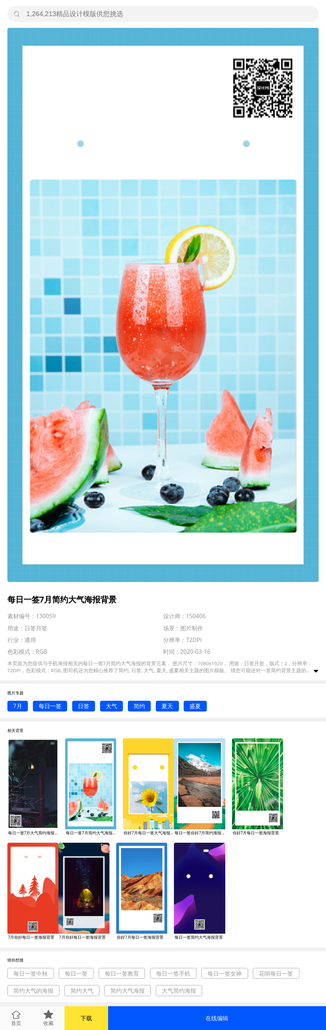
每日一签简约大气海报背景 (199, 937)
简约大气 (82, 990)
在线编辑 (216, 1018)
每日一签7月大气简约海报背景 (33, 833)
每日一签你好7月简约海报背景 (200, 833)
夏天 (167, 706)
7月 (17, 706)
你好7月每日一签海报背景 (256, 833)
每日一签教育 (122, 973)
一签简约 (271, 670)
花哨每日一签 (276, 973)
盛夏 (195, 706)
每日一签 (50, 706)
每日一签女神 (224, 973)
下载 (86, 1018)
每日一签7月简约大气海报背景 (91, 833)
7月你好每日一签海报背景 (31, 937)
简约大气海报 (127, 990)
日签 (83, 706)
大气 (111, 706)
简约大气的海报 (33, 990)
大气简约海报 (179, 990)
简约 (139, 706)
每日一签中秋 (30, 973)
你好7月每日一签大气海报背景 (149, 833)
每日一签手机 (173, 973)
